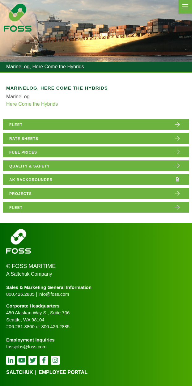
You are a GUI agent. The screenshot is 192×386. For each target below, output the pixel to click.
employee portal (63, 372)
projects (20, 194)
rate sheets (23, 139)
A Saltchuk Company (29, 274)
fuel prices (23, 152)
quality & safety (29, 166)
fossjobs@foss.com (26, 346)
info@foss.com (53, 294)
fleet (16, 125)
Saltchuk (19, 372)
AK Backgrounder (31, 180)
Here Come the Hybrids (32, 104)
